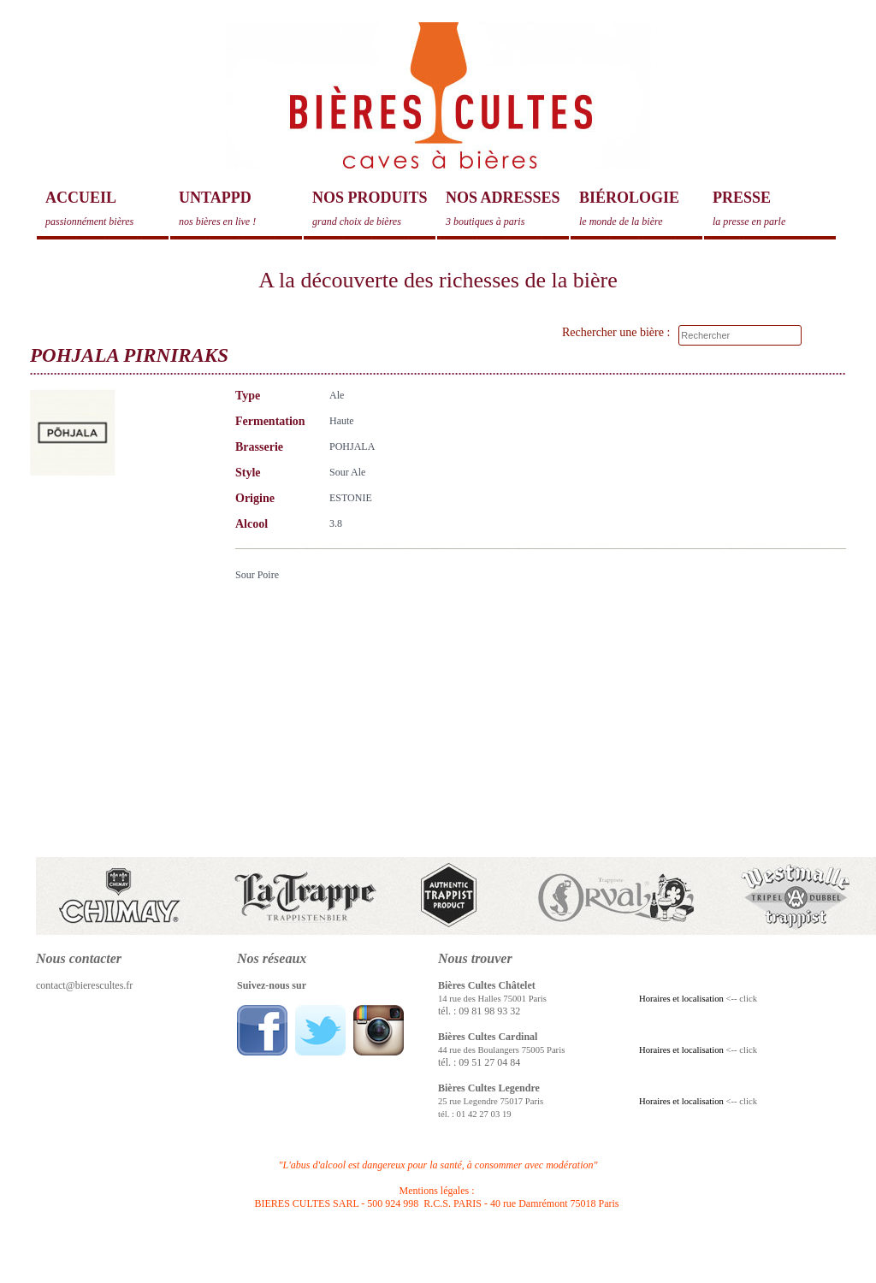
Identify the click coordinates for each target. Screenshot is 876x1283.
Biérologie (640, 208)
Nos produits (373, 208)
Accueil (107, 208)
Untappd (240, 208)
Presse (774, 208)
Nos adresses (507, 208)
